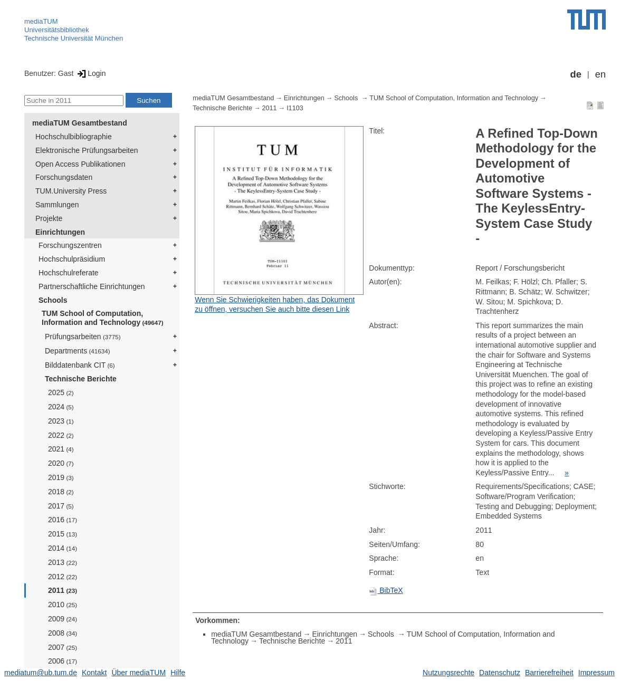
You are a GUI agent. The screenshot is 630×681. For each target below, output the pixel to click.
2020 (61, 463)
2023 (61, 421)
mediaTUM (41, 21)
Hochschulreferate (69, 272)
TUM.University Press (71, 191)
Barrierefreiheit (549, 672)
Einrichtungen (60, 232)
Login (90, 73)
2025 (61, 392)
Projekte (48, 218)
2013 (62, 562)
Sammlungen (57, 204)
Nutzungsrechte (448, 672)
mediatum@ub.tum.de (40, 672)
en (600, 74)
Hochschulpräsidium (72, 259)
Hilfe (177, 672)
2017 (61, 506)
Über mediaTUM (138, 672)
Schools (53, 300)
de (575, 74)
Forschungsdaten (63, 177)
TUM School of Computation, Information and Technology (103, 318)
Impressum (596, 672)
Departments (77, 351)
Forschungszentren (70, 245)
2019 (61, 477)
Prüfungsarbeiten (83, 336)
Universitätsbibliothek (56, 30)
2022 (61, 435)
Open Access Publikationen (80, 164)
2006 (62, 661)
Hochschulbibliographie (73, 136)
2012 (62, 576)
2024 (61, 406)
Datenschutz (499, 672)
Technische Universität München (73, 38)
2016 (62, 519)
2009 (62, 619)
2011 (62, 590)
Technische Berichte (81, 379)
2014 (62, 548)
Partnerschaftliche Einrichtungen (92, 286)
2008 (62, 633)
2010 (62, 604)
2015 (62, 534)
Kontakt (94, 672)
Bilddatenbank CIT (80, 365)
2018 (61, 491)
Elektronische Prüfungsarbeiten (86, 150)
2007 (62, 647)
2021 (61, 449)
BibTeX (386, 590)
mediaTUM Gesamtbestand (79, 123)
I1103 (295, 108)
